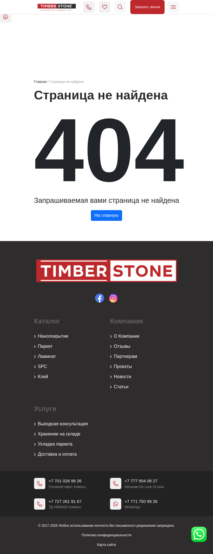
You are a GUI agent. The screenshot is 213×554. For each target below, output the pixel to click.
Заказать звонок (147, 7)
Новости (120, 376)
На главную (107, 215)
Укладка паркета (53, 444)
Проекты (121, 366)
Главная (40, 82)
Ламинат (45, 356)
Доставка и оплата (55, 454)
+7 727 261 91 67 (65, 501)
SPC (40, 366)
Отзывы (120, 346)
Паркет (43, 346)
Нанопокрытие (51, 336)
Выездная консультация (61, 424)
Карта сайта (106, 545)
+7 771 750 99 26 (141, 501)
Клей (41, 376)
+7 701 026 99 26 (65, 480)
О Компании (124, 336)
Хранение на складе (57, 434)
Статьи (119, 386)
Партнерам (123, 356)
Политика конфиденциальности (106, 535)
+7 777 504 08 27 (141, 480)
